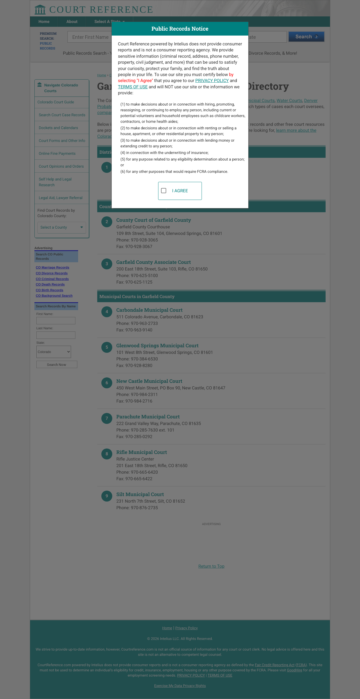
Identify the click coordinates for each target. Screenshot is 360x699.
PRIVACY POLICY (212, 80)
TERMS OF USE (133, 86)
